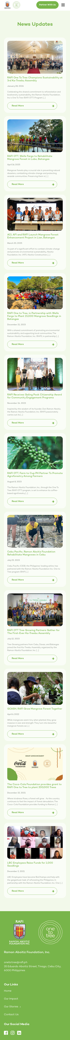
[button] (32, 106)
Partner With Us (47, 5)
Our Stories (11, 1006)
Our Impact (11, 999)
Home (7, 991)
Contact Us (11, 1014)
